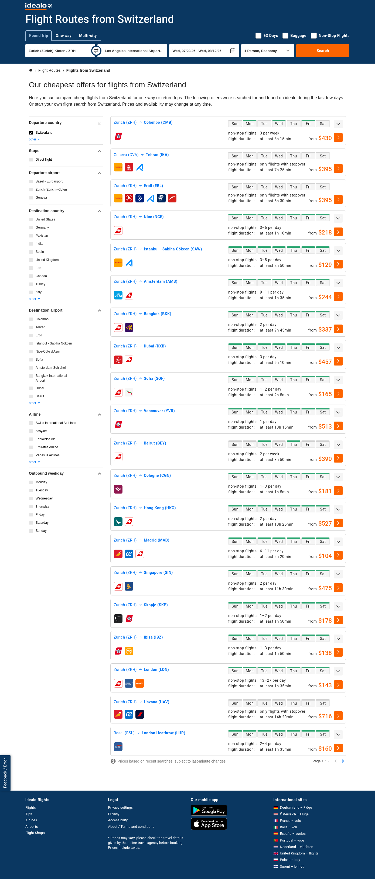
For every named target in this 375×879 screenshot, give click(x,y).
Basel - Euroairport (49, 181)
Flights (30, 807)
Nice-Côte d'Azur (48, 351)
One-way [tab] (63, 35)
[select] (338, 137)
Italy (39, 292)
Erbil (39, 335)
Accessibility (118, 820)
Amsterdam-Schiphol (51, 368)
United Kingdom (47, 260)
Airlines (31, 820)
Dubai (40, 388)
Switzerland (44, 133)
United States (45, 219)
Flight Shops (35, 833)
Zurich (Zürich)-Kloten (51, 189)
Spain (40, 252)
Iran (38, 268)
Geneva (41, 197)
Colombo (42, 319)
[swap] (96, 51)
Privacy (114, 814)
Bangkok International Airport (51, 378)
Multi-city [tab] (88, 35)
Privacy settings (120, 807)
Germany (42, 227)
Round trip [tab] (38, 35)
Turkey (40, 284)
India (39, 244)
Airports (31, 827)
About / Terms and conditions (131, 827)
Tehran (41, 327)
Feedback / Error (5, 773)
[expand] (338, 124)
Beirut (40, 396)
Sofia (39, 359)
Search (322, 51)
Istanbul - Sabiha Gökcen (54, 343)
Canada (41, 276)
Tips (28, 814)
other (34, 139)
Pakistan (42, 235)
